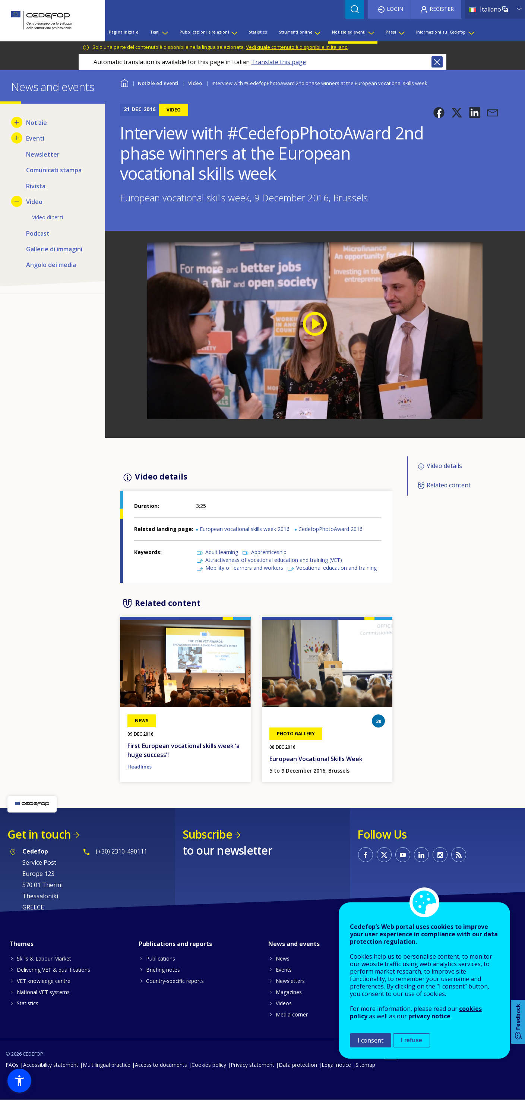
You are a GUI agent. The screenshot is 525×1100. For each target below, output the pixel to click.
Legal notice (336, 1064)
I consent (370, 1040)
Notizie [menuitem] (36, 123)
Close (437, 61)
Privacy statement (252, 1064)
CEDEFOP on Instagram (440, 854)
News (283, 958)
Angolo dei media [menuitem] (51, 265)
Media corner (292, 1014)
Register (442, 8)
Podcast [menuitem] (38, 233)
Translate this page (278, 62)
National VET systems (43, 992)
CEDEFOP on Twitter (384, 854)
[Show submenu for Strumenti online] (317, 32)
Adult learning (221, 552)
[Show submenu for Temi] (164, 32)
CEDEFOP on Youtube (402, 854)
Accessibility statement (50, 1064)
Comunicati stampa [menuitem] (54, 170)
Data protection (298, 1064)
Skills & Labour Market (44, 958)
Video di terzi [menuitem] (47, 217)
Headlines (139, 766)
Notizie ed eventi (158, 83)
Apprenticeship (269, 552)
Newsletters (290, 980)
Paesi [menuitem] (391, 32)
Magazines (289, 992)
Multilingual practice (106, 1064)
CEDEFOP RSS (458, 854)
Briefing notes (163, 969)
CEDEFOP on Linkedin (421, 854)
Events (284, 969)
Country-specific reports (175, 980)
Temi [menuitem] (155, 32)
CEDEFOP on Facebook (365, 854)
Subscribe (207, 834)
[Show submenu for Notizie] (16, 122)
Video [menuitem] (34, 202)
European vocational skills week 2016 (245, 528)
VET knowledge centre (43, 980)
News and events (294, 944)
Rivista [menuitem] (35, 186)
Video (195, 83)
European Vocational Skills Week (316, 759)
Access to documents (161, 1064)
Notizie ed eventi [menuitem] (349, 32)
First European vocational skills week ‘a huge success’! (183, 750)
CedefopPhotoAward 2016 (330, 528)
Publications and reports (175, 944)
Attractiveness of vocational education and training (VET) (273, 559)
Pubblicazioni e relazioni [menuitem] (204, 32)
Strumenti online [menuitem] (295, 32)
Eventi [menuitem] (35, 138)
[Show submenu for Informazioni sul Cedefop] (471, 32)
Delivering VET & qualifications (53, 969)
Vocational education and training (336, 567)
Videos (284, 1003)
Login (395, 8)
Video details (444, 466)
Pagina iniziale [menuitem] (123, 32)
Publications (160, 958)
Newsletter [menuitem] (43, 154)
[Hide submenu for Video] (16, 201)
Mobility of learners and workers (244, 567)
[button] (438, 112)
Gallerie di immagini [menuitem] (54, 249)
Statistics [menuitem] (258, 32)
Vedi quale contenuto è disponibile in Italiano (297, 47)
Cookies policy (209, 1064)
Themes (21, 944)
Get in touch (39, 834)
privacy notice (429, 1016)
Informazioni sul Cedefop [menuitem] (441, 32)
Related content (449, 485)
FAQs (12, 1064)
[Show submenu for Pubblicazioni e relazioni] (234, 32)
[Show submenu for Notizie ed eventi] (370, 32)
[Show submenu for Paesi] (401, 32)
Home (124, 82)
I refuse (411, 1040)
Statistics (27, 1003)
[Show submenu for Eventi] (16, 138)
